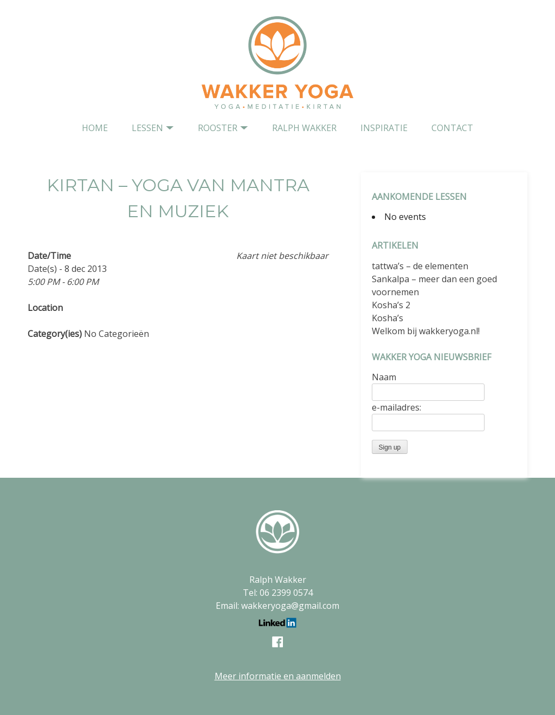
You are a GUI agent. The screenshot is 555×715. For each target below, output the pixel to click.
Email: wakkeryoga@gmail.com (277, 606)
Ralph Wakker (304, 128)
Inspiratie (384, 128)
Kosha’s (387, 318)
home (95, 128)
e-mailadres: (396, 407)
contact (452, 128)
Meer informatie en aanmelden (278, 676)
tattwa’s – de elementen (420, 266)
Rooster (217, 128)
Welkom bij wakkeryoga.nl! (426, 331)
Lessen (147, 128)
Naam (384, 377)
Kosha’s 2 (391, 305)
